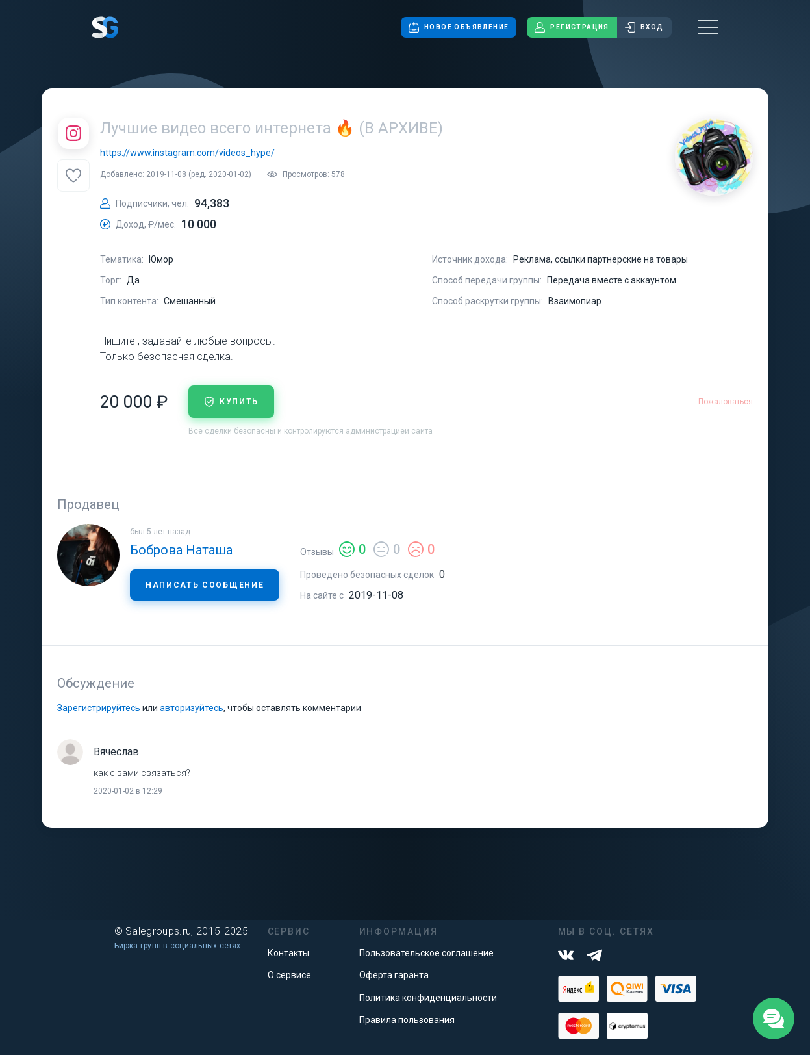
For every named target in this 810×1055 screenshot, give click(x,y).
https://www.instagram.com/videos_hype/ (187, 153)
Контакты (288, 953)
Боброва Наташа (181, 550)
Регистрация (572, 27)
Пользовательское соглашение (426, 953)
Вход (644, 27)
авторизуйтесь (191, 708)
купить (231, 402)
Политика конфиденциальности (428, 998)
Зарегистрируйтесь (98, 708)
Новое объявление (459, 27)
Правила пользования (407, 1020)
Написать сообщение (205, 585)
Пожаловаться (725, 401)
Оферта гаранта (394, 975)
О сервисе (289, 975)
